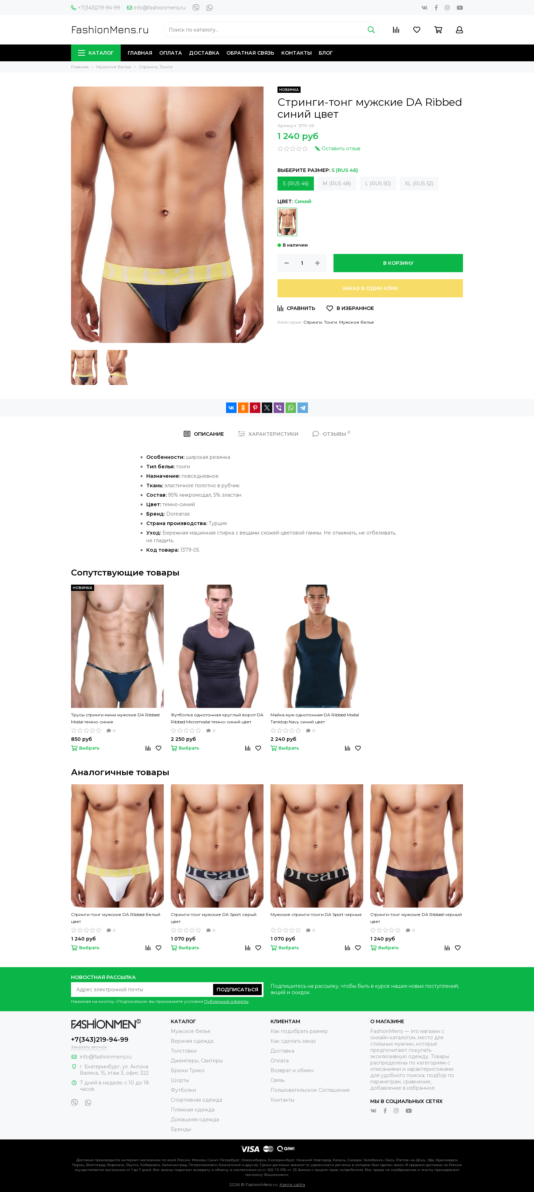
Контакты (296, 53)
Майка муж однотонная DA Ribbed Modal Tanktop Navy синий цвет (314, 718)
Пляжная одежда (193, 1110)
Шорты (180, 1080)
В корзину (398, 263)
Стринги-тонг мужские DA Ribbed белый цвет (115, 918)
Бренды (181, 1129)
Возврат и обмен (292, 1070)
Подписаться (237, 989)
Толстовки (184, 1051)
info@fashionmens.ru (156, 8)
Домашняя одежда (195, 1119)
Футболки (183, 1090)
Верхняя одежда (192, 1041)
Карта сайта (292, 1184)
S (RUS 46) (296, 183)
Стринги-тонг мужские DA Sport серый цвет (214, 918)
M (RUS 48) (337, 183)
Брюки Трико (188, 1070)
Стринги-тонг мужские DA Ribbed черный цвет (416, 918)
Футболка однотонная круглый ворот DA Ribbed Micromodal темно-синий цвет (217, 718)
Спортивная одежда (196, 1100)
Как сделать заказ (293, 1041)
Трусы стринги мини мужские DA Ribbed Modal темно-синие (115, 718)
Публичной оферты (226, 1001)
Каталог (96, 53)
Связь (277, 1080)
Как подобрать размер (299, 1031)
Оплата (170, 53)
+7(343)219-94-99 (95, 8)
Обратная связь (250, 53)
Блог (326, 53)
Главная (140, 53)
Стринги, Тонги (320, 322)
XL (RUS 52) (419, 183)
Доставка (204, 53)
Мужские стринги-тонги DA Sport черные (316, 914)
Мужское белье (356, 322)
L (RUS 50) (378, 183)
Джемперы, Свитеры (197, 1060)
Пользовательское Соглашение (310, 1090)
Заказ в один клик (370, 288)
